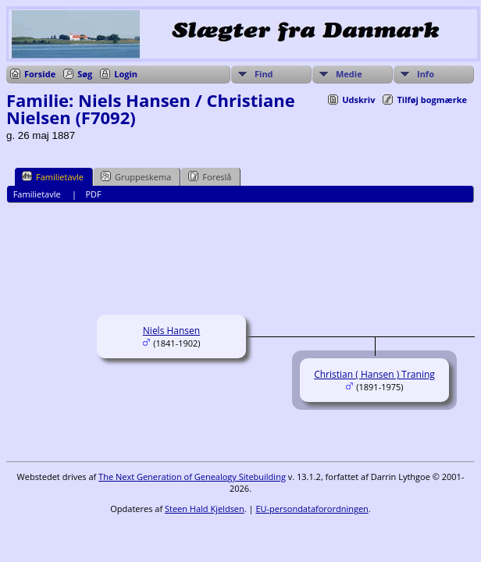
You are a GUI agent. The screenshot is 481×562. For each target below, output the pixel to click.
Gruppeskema (136, 176)
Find (264, 74)
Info (425, 74)
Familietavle (53, 176)
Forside (39, 74)
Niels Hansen (171, 330)
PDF (93, 194)
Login (125, 74)
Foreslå (209, 176)
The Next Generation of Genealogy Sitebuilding (192, 476)
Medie (349, 74)
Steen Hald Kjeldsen (204, 508)
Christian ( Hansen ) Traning (374, 374)
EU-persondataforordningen (311, 508)
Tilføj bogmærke (432, 99)
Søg (84, 74)
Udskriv (358, 99)
